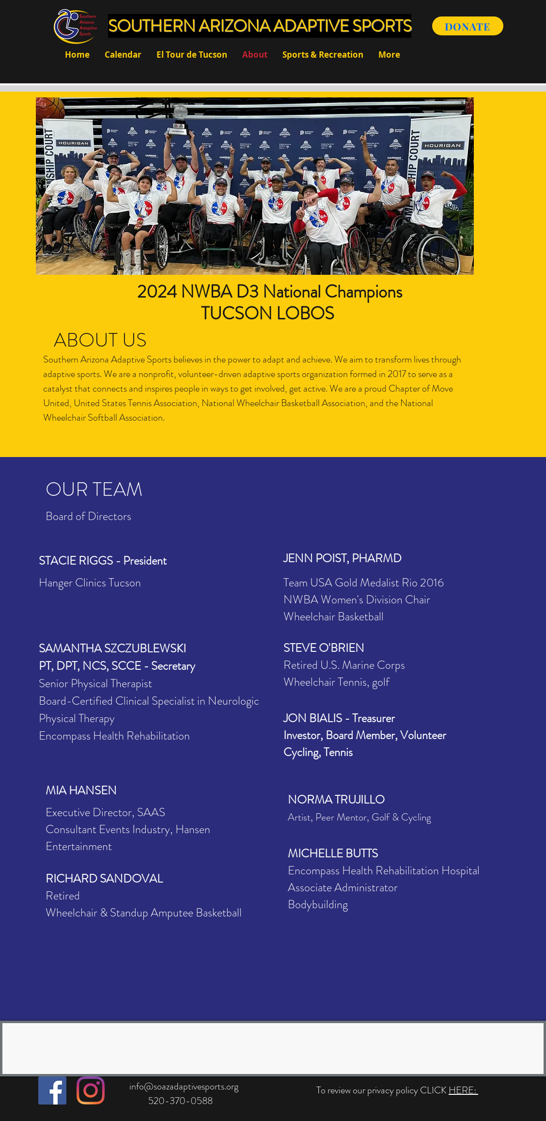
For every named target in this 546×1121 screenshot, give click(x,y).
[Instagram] (91, 1090)
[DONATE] (467, 25)
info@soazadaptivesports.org (183, 1086)
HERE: (463, 1090)
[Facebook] (52, 1090)
